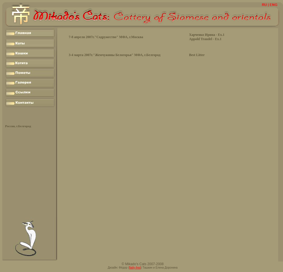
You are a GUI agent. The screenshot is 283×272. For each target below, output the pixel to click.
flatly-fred (135, 267)
